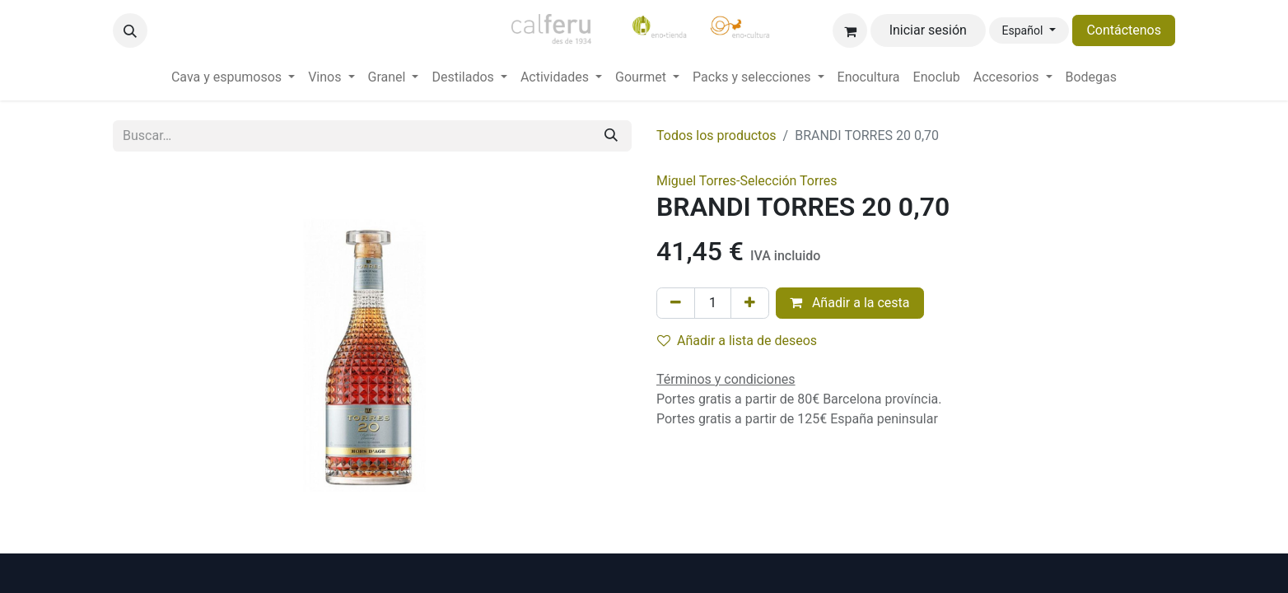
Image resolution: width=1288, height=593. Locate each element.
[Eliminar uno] (675, 303)
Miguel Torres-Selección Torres (746, 181)
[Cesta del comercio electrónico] (850, 30)
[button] (130, 30)
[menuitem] (233, 77)
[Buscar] (611, 136)
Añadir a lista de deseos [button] (737, 340)
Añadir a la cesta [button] (850, 303)
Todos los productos (716, 135)
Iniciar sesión (928, 30)
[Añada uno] (749, 303)
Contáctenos (1123, 30)
